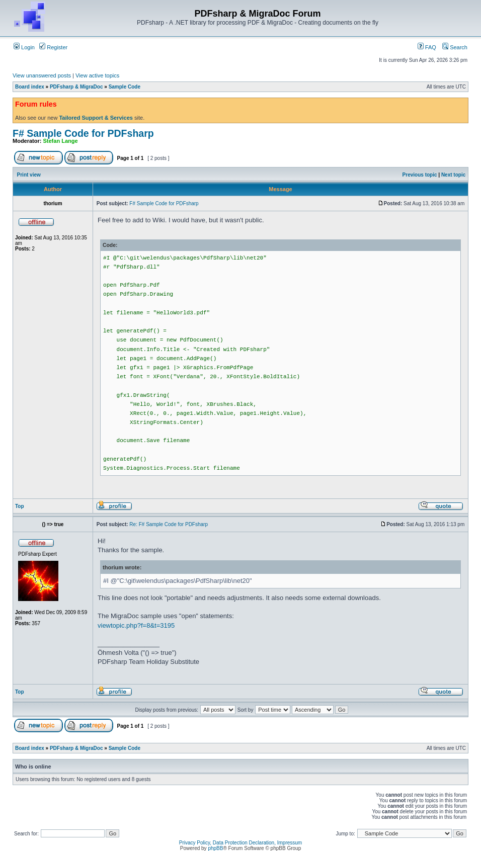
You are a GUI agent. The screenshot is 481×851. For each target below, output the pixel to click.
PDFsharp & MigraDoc (76, 87)
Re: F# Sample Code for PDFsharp (168, 524)
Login (24, 47)
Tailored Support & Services (96, 118)
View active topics (97, 75)
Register (53, 47)
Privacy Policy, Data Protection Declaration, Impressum (240, 842)
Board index (29, 87)
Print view (29, 175)
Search (454, 47)
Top (19, 506)
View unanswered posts (42, 75)
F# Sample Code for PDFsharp (83, 133)
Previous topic (420, 175)
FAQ (427, 47)
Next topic (453, 175)
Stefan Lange (60, 141)
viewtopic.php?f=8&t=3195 (136, 625)
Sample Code (124, 87)
